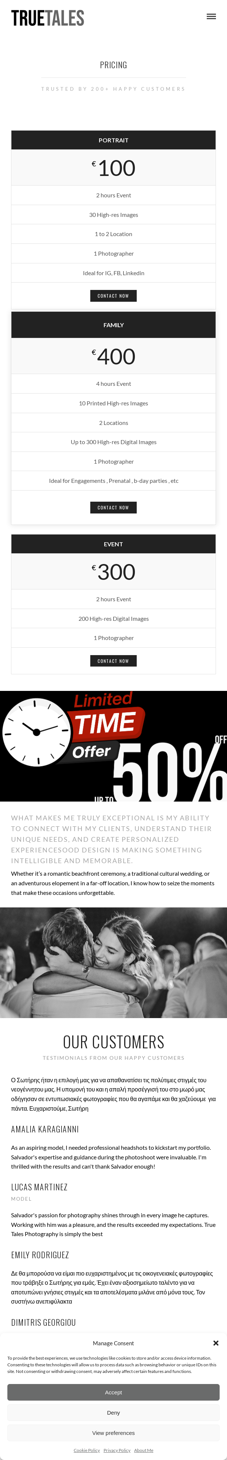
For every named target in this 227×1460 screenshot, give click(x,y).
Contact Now (113, 296)
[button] (216, 1343)
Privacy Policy (117, 1450)
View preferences (113, 1433)
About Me (143, 1450)
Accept (113, 1392)
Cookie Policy (87, 1450)
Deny (113, 1412)
